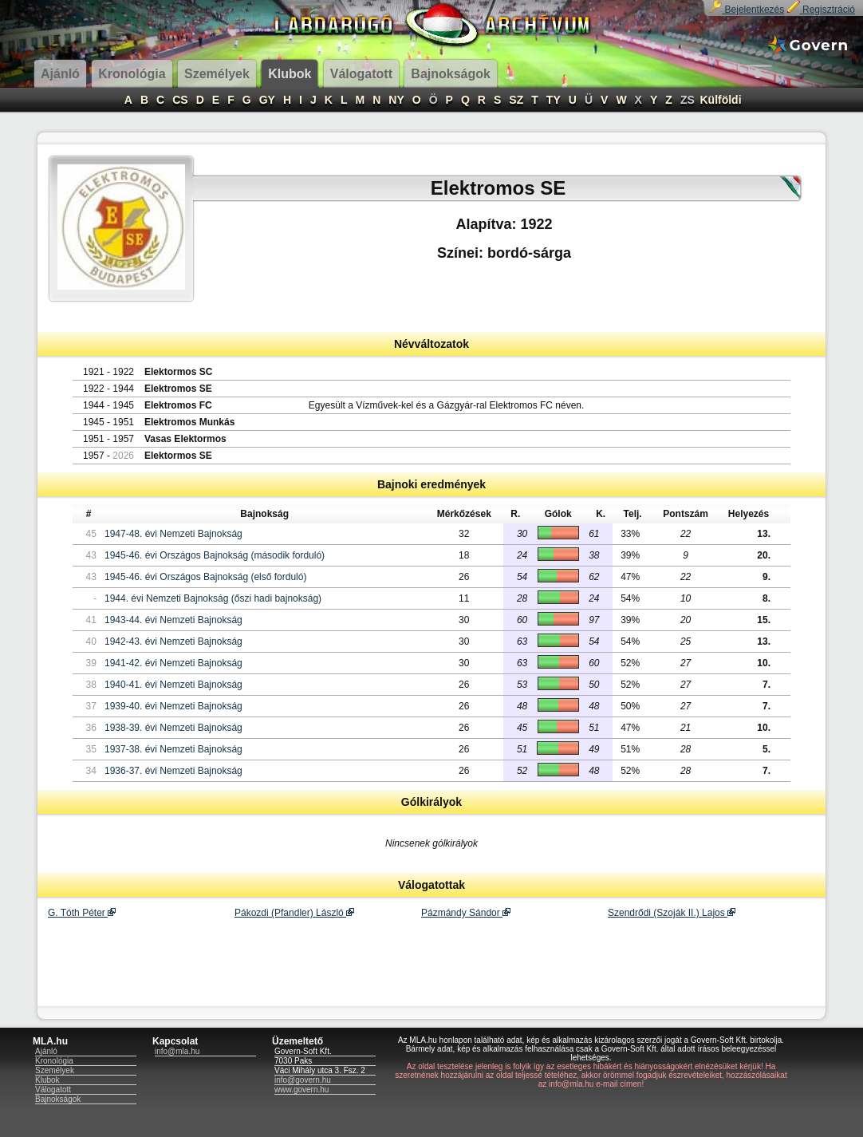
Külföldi (720, 99)
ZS (687, 99)
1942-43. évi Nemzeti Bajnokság (173, 641)
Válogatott (53, 1089)
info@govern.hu (302, 1080)
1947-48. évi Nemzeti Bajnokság (173, 533)
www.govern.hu (301, 1089)
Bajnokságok (58, 1099)
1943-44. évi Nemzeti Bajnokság (173, 620)
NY (396, 99)
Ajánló (46, 1051)
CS (179, 99)
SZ (516, 99)
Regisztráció (821, 9)
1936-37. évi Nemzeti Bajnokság (173, 770)
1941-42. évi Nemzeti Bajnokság (173, 663)
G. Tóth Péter (82, 912)
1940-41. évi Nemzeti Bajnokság (173, 684)
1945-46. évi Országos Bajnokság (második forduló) (214, 555)
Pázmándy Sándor (465, 912)
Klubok (47, 1080)
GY (267, 99)
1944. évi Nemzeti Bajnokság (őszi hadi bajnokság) (212, 598)
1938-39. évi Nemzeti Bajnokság (173, 727)
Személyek (54, 1070)
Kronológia (54, 1060)
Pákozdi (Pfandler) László (294, 912)
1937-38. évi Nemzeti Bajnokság (173, 749)
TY (553, 99)
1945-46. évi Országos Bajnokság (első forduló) (205, 576)
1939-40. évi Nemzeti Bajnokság (173, 706)
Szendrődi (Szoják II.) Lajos (671, 912)
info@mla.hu (177, 1051)
